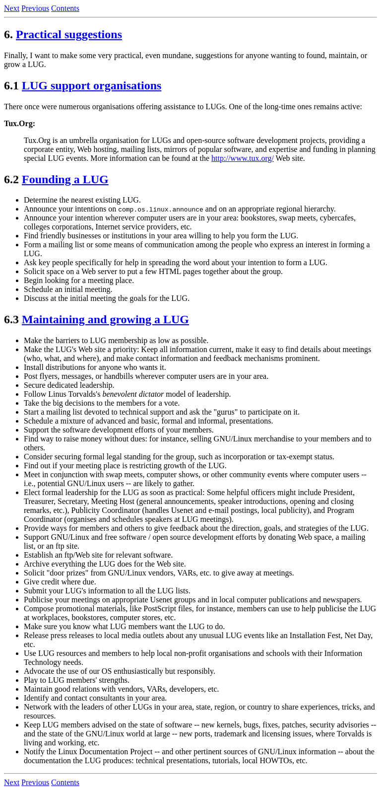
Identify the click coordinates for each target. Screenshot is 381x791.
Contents (65, 8)
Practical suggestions (69, 34)
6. (8, 34)
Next (11, 8)
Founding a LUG (65, 179)
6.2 (11, 179)
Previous (35, 8)
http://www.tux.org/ (242, 158)
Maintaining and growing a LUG (105, 319)
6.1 (11, 85)
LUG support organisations (91, 85)
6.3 (11, 319)
